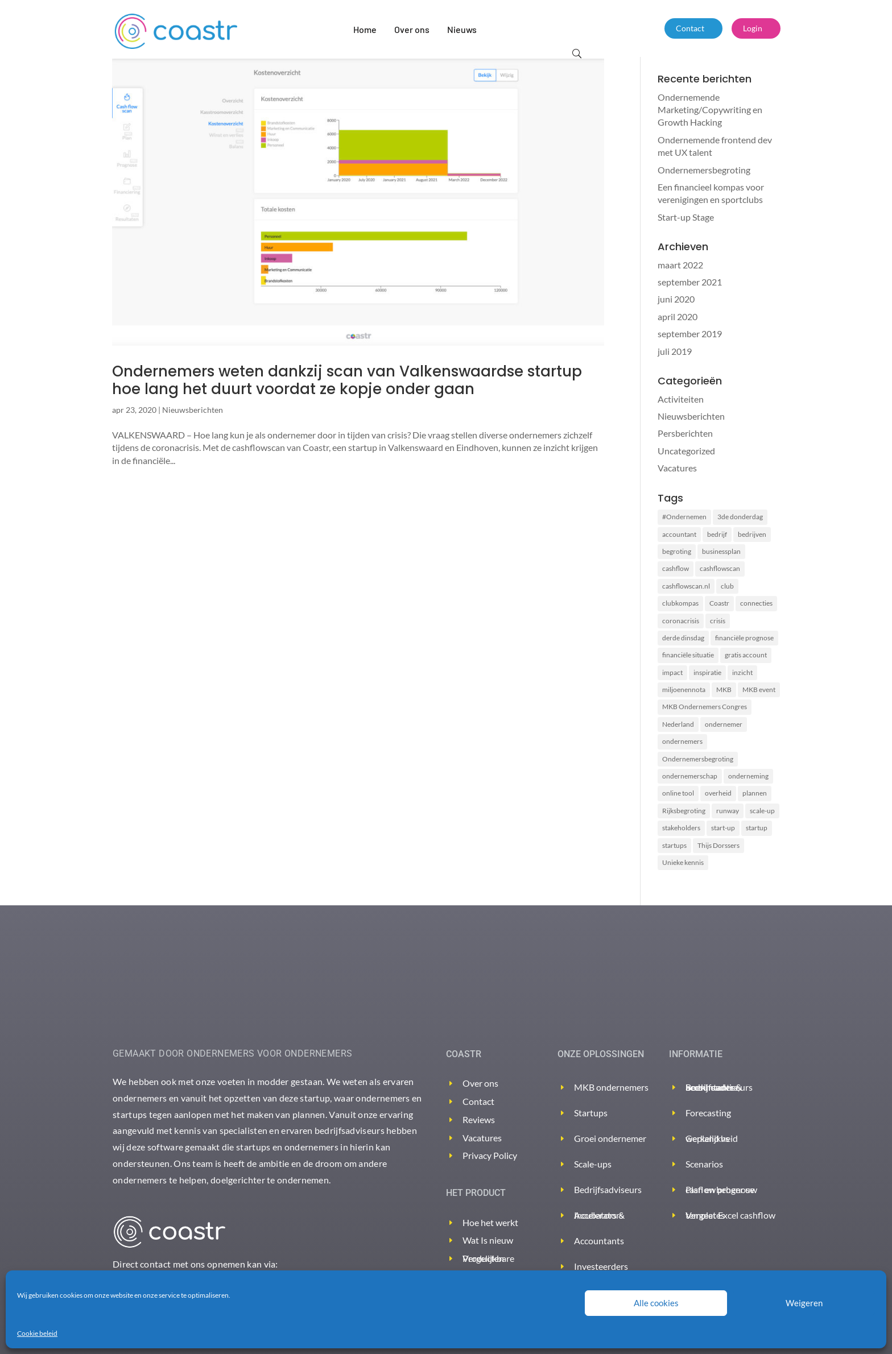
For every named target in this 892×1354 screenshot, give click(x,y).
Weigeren (804, 1303)
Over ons (412, 29)
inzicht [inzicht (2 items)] (742, 672)
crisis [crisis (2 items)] (717, 620)
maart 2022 (680, 264)
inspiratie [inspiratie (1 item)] (707, 672)
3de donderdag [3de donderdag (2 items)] (740, 516)
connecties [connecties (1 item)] (756, 603)
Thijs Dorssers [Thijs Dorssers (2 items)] (718, 845)
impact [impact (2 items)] (672, 672)
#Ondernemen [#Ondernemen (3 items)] (684, 516)
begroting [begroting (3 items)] (676, 551)
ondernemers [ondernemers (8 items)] (682, 741)
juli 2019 (675, 351)
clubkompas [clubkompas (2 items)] (680, 603)
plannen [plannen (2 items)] (754, 793)
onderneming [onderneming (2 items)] (748, 776)
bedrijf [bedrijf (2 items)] (717, 534)
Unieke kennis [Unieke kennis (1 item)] (683, 862)
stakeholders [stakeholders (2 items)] (681, 827)
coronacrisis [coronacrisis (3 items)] (680, 620)
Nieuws (462, 29)
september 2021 (690, 281)
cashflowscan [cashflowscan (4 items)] (720, 568)
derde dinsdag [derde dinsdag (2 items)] (683, 637)
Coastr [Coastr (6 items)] (719, 603)
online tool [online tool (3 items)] (678, 793)
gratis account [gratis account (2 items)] (746, 655)
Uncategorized (686, 450)
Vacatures (677, 467)
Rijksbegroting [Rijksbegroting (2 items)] (683, 810)
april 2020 (677, 316)
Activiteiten (681, 399)
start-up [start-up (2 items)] (723, 827)
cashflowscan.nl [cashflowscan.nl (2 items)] (686, 586)
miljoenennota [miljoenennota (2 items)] (683, 689)
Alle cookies (656, 1303)
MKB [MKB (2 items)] (724, 689)
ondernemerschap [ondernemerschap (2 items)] (689, 776)
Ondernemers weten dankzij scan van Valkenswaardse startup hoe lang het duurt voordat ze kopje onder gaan (347, 380)
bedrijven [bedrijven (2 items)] (752, 534)
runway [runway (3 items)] (727, 810)
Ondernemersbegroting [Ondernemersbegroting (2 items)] (697, 759)
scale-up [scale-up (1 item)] (762, 810)
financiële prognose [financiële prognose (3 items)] (744, 637)
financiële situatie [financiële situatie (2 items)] (688, 655)
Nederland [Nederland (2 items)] (678, 724)
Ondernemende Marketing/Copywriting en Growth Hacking (710, 110)
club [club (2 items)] (727, 586)
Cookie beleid (37, 1333)
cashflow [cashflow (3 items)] (675, 568)
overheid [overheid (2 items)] (718, 793)
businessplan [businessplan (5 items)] (721, 551)
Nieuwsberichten (192, 410)
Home (365, 29)
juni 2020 (676, 298)
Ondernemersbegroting (704, 169)
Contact (690, 28)
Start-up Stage (686, 217)
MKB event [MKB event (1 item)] (758, 689)
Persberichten (685, 433)
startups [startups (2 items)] (674, 845)
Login (752, 28)
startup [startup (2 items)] (756, 827)
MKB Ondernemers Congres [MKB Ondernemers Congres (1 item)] (704, 706)
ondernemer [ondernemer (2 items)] (723, 724)
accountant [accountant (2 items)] (679, 534)
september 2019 (690, 333)
